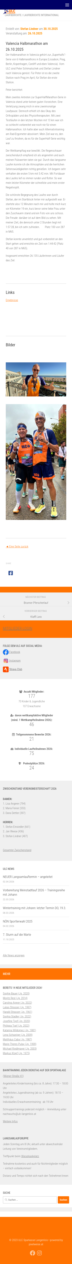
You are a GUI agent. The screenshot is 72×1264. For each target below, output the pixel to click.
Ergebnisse (12, 300)
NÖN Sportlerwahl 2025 (17, 921)
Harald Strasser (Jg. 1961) (17, 1012)
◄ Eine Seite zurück (17, 546)
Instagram (12, 660)
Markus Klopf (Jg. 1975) (16, 1053)
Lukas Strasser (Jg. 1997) (17, 1007)
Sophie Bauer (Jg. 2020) (16, 993)
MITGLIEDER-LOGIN (17, 628)
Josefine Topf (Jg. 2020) (16, 1021)
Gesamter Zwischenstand (17, 850)
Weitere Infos (10, 1121)
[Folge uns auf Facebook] (32, 1253)
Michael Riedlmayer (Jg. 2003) (20, 1048)
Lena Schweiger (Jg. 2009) (18, 1035)
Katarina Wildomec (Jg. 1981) (19, 1030)
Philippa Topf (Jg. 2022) (16, 1025)
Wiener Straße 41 (13, 1076)
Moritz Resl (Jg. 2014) (15, 998)
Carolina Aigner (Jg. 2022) (17, 1002)
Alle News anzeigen (14, 955)
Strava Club (15, 669)
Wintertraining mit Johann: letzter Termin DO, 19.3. (34, 908)
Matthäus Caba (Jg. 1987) (17, 1039)
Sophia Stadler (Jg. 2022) (17, 1016)
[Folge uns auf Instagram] (39, 1253)
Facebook (11, 652)
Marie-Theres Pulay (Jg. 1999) (19, 1044)
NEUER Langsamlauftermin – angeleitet (28, 877)
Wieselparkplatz (30, 1156)
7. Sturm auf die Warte (17, 934)
